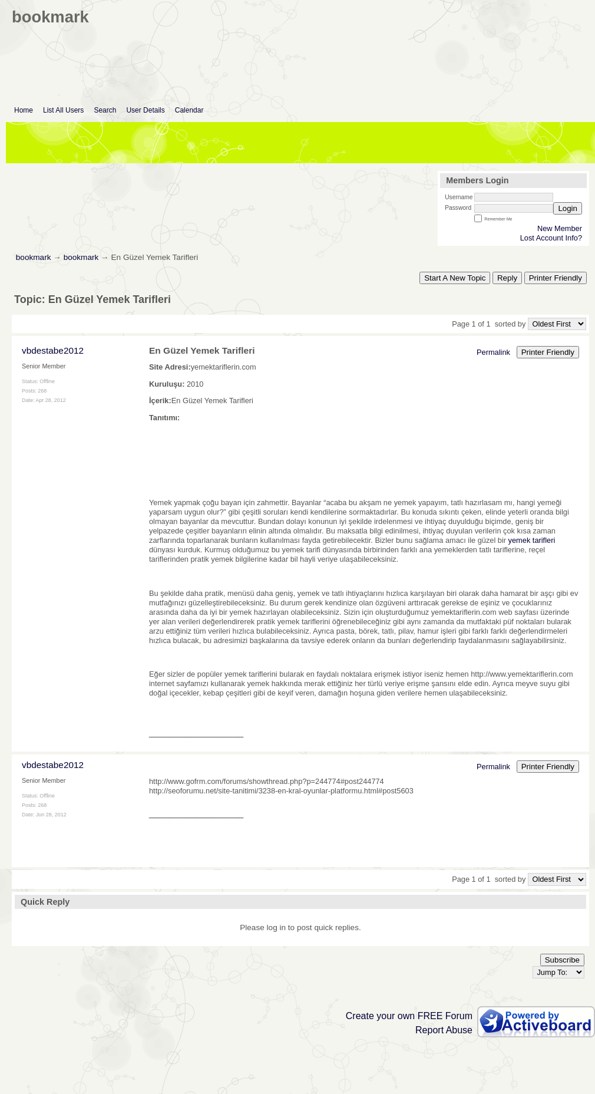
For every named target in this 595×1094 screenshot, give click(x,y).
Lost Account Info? (551, 237)
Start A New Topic (454, 278)
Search (105, 110)
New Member (559, 228)
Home (23, 110)
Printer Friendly (555, 278)
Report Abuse (443, 1030)
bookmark (33, 257)
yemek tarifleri (532, 540)
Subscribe (562, 959)
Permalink (493, 352)
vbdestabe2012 (53, 350)
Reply (507, 278)
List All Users (63, 110)
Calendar (189, 110)
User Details (145, 110)
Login (567, 208)
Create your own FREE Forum (409, 1016)
